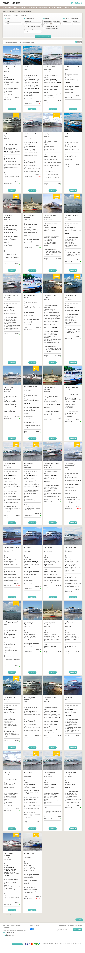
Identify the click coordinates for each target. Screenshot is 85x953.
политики (71, 932)
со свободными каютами (52, 28)
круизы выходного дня (51, 26)
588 (29, 219)
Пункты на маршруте (29, 29)
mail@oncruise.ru (10, 935)
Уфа (36, 80)
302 (69, 69)
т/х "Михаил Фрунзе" (11, 295)
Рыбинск (6, 151)
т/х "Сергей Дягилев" (72, 215)
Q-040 (9, 219)
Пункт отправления (29, 21)
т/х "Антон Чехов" (50, 215)
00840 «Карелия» (12, 550)
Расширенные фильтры (75, 36)
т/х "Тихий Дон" (29, 853)
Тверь (57, 478)
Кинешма (6, 786)
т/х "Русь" (47, 134)
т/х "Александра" (71, 295)
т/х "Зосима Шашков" (31, 386)
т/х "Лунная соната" (72, 67)
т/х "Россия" (28, 67)
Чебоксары (13, 869)
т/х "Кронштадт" (30, 134)
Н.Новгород (12, 79)
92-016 (49, 69)
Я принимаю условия (66, 932)
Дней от (65, 21)
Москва (7, 84)
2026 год (16, 15)
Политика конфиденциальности (68, 943)
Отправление (47, 21)
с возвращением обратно (33, 26)
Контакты (80, 943)
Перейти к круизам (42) (43, 36)
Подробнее (12, 109)
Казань (26, 561)
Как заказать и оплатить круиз (50, 943)
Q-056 (49, 217)
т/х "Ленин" (28, 547)
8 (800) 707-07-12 (78, 3)
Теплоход (6, 21)
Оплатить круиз (17, 944)
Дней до (75, 21)
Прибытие (56, 21)
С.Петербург (56, 317)
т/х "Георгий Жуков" (51, 67)
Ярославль (53, 148)
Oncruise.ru (11, 3)
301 (8, 71)
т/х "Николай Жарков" (11, 547)
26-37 (9, 391)
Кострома (32, 714)
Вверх (79, 919)
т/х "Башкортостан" (31, 295)
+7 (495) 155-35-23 (78, 2)
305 (29, 297)
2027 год (24, 15)
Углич (38, 231)
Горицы (6, 312)
